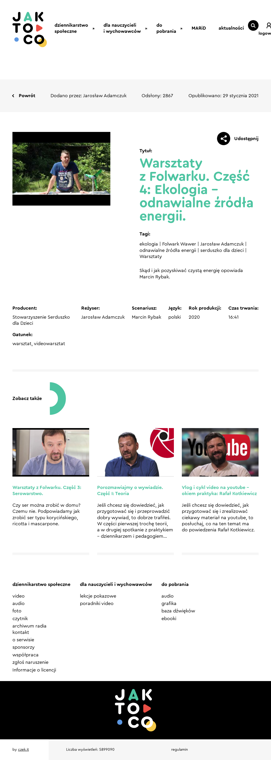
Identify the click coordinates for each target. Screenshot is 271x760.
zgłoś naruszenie (30, 662)
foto (16, 610)
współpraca (25, 654)
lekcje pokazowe (98, 596)
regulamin (179, 750)
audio (18, 603)
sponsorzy (23, 647)
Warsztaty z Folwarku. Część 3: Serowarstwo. (46, 490)
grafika (169, 603)
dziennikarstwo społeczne (66, 28)
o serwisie (23, 639)
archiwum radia (29, 626)
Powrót (27, 95)
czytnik (20, 618)
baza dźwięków (178, 610)
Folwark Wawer (179, 244)
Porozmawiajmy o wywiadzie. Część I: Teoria (130, 490)
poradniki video (97, 603)
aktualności (219, 28)
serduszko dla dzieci (222, 250)
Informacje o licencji (34, 670)
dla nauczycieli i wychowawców (118, 28)
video (18, 596)
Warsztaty (150, 256)
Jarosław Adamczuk (222, 244)
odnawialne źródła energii (167, 250)
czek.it (23, 750)
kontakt (20, 632)
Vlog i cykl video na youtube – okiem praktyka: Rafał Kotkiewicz (219, 490)
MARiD (196, 28)
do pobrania (169, 28)
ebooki (168, 618)
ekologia (148, 244)
